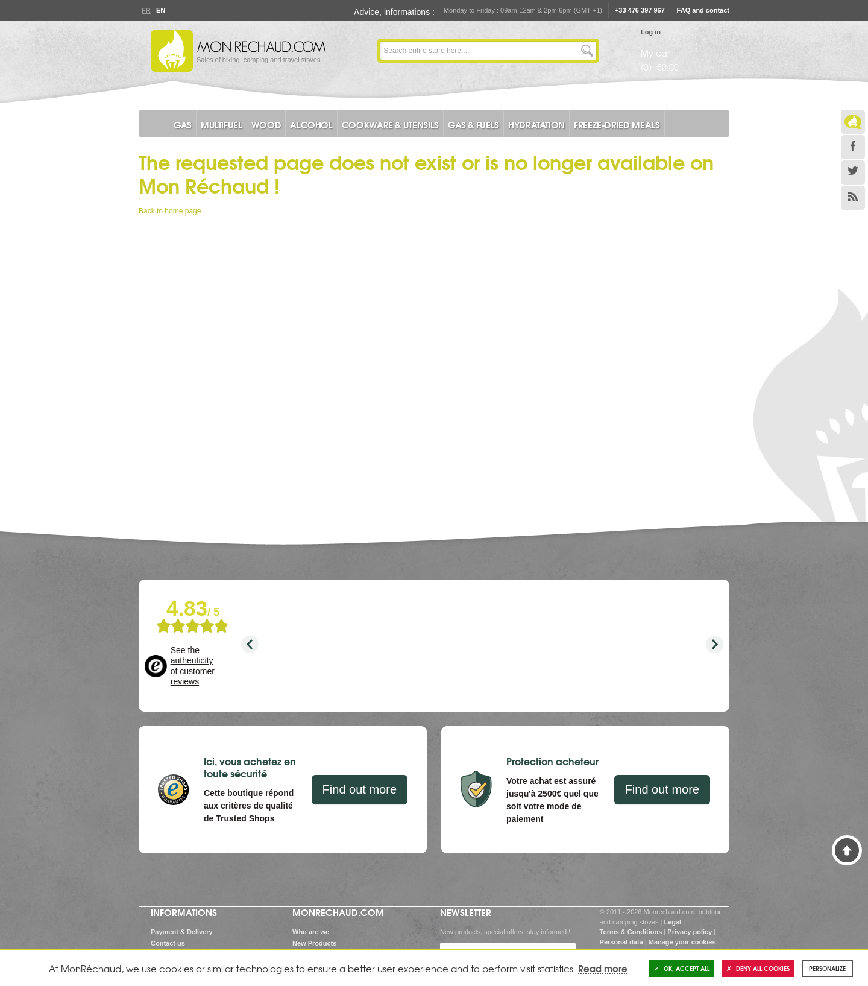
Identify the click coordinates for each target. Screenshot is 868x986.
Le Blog (853, 122)
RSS (853, 198)
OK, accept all (681, 968)
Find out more (359, 789)
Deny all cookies (758, 968)
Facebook (853, 147)
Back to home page (170, 211)
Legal (672, 922)
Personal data (621, 942)
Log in (651, 32)
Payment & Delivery (182, 931)
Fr (146, 10)
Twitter (853, 172)
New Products (314, 943)
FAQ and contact (703, 10)
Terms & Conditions (631, 931)
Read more (602, 968)
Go (587, 51)
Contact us (168, 943)
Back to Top (847, 850)
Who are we (310, 931)
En (160, 10)
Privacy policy (689, 931)
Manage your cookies (682, 942)
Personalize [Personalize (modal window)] (827, 968)
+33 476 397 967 (640, 10)
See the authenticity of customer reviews (193, 666)
